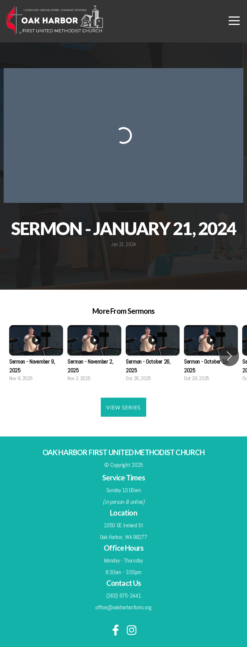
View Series (123, 407)
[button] (229, 356)
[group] (36, 356)
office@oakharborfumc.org (123, 607)
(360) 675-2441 (123, 595)
